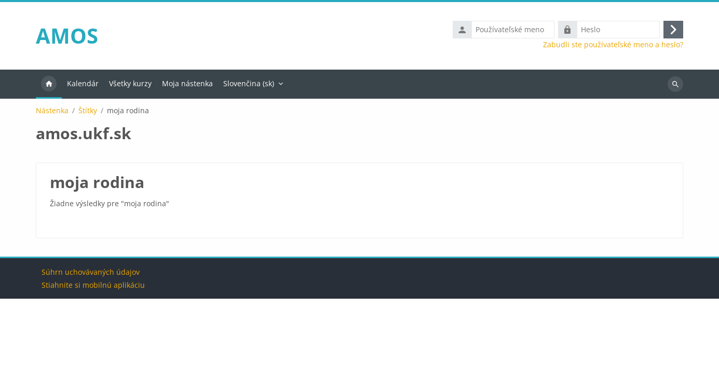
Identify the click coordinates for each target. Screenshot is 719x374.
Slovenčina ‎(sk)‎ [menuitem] (248, 83)
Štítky (87, 110)
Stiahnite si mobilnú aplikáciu (93, 360)
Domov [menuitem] (49, 84)
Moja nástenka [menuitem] (187, 83)
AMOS (67, 35)
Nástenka (52, 110)
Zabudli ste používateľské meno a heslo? (613, 44)
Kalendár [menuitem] (83, 83)
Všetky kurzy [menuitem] (130, 83)
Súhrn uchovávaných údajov (91, 347)
